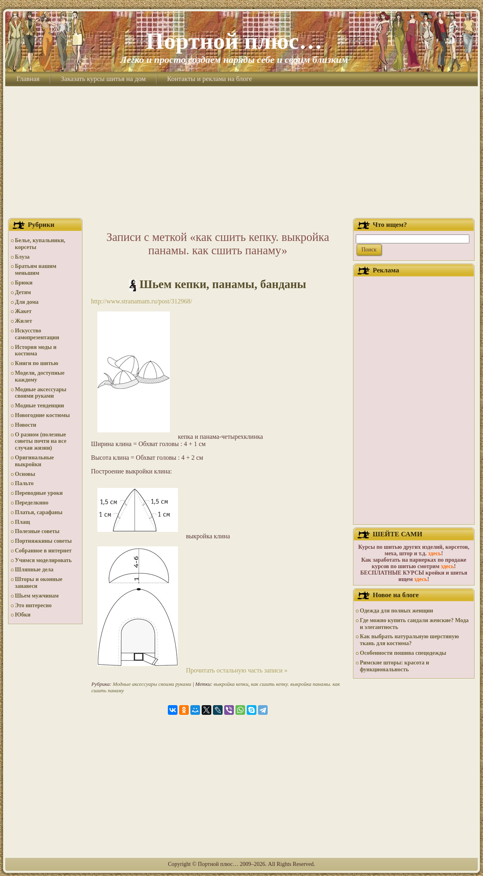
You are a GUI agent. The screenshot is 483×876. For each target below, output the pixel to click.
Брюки (24, 283)
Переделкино (31, 503)
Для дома (27, 302)
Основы (25, 474)
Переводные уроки (39, 493)
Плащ (22, 522)
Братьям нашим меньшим (35, 269)
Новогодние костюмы (42, 415)
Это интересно (33, 605)
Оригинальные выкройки (34, 461)
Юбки (23, 615)
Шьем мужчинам (37, 596)
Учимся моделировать (43, 560)
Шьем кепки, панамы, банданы (223, 284)
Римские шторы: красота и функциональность (394, 666)
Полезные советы (37, 531)
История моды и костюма (35, 350)
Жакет (23, 311)
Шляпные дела (34, 570)
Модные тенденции (39, 406)
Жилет (23, 321)
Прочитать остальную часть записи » (236, 670)
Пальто (24, 483)
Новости (25, 425)
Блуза (22, 257)
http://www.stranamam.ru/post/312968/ (141, 301)
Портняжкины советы (43, 541)
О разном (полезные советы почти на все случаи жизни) (40, 441)
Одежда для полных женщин (396, 611)
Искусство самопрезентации (37, 334)
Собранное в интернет (43, 551)
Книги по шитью (36, 363)
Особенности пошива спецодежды (403, 653)
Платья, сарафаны (38, 512)
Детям (23, 292)
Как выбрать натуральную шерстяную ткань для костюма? (409, 639)
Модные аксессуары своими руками (40, 392)
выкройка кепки (231, 684)
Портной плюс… (234, 41)
